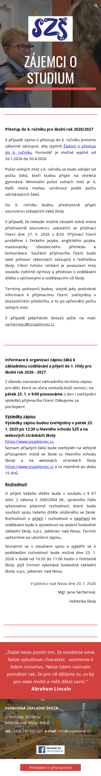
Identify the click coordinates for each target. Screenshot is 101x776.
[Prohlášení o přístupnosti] (50, 767)
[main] (50, 71)
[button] (5, 5)
